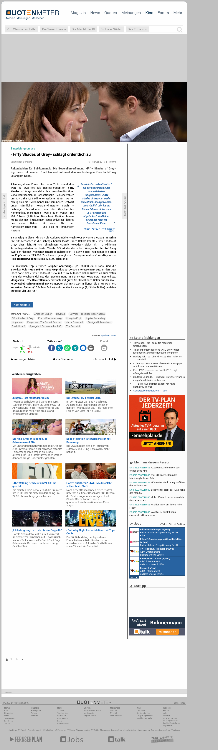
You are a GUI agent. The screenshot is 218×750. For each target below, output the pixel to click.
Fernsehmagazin (35, 730)
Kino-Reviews (116, 715)
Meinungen (131, 12)
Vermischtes (62, 713)
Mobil (6, 715)
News (95, 12)
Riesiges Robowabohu (99, 322)
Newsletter (8, 713)
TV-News (61, 710)
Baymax (60, 313)
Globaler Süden (111, 29)
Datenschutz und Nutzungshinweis (170, 719)
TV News (71, 730)
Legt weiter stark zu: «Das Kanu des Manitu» (157, 491)
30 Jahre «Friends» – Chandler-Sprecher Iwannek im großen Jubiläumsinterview (159, 378)
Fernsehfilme (116, 730)
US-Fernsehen (63, 723)
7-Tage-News (9, 718)
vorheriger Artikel (23, 359)
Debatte (113, 710)
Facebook (8, 721)
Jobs (165, 713)
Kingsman (17, 322)
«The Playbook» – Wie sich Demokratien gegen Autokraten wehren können (158, 365)
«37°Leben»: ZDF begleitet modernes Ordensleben (152, 344)
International (62, 718)
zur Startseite (63, 359)
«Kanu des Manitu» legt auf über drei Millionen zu (157, 484)
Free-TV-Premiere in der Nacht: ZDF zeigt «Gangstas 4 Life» (155, 371)
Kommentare (22, 305)
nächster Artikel (104, 359)
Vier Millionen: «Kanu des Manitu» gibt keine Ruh (153, 476)
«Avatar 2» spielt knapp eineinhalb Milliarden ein (152, 513)
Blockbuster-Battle (144, 718)
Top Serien (175, 730)
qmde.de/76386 (108, 335)
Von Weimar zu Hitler (22, 29)
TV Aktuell (22, 730)
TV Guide (95, 730)
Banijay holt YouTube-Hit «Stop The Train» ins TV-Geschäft (157, 358)
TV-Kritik (113, 713)
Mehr (177, 12)
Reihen (34, 713)
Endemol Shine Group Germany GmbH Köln (154, 532)
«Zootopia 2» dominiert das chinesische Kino (154, 469)
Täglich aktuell (90, 715)
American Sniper (43, 313)
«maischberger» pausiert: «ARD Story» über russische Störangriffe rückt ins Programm (156, 351)
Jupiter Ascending (95, 318)
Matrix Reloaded (74, 322)
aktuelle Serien (129, 730)
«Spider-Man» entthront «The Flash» (155, 506)
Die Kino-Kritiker (143, 713)
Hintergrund (36, 710)
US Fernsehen (60, 730)
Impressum (168, 725)
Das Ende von (137, 29)
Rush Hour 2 (18, 326)
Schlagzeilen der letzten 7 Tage (150, 390)
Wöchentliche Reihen (93, 710)
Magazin (78, 12)
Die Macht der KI (83, 29)
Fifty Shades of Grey (23, 318)
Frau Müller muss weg (50, 318)
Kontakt (166, 715)
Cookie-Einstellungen (172, 723)
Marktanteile (89, 713)
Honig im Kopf (73, 318)
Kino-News (141, 710)
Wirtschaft (61, 715)
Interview (34, 715)
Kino (149, 12)
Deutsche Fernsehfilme (160, 730)
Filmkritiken (48, 730)
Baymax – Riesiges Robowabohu (87, 313)
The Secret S (73, 326)
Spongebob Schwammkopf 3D (45, 326)
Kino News (12, 730)
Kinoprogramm (143, 730)
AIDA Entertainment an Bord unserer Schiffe (152, 551)
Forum (163, 12)
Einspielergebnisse (145, 715)
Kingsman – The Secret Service (44, 322)
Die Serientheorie (54, 29)
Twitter (7, 723)
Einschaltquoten (83, 730)
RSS (6, 710)
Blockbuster (105, 730)
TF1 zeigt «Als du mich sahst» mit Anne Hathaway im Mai (154, 385)
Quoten (110, 12)
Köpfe (59, 721)
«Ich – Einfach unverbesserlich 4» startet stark (156, 499)
